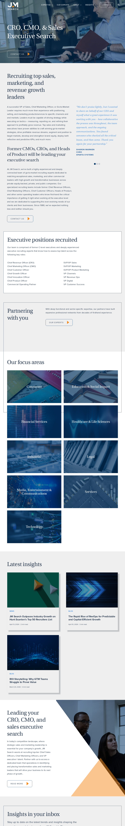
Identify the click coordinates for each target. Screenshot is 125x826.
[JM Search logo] (12, 3)
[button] (95, 164)
